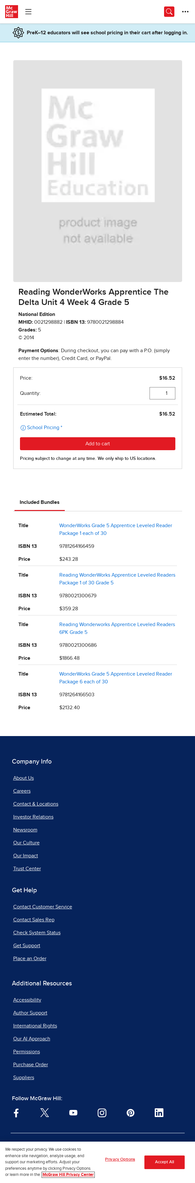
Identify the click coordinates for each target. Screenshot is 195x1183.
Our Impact (25, 855)
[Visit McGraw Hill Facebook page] (16, 1112)
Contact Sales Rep (33, 919)
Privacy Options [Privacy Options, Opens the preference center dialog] (120, 1159)
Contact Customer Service (42, 906)
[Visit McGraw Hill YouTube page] (73, 1112)
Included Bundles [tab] (40, 502)
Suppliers (23, 1077)
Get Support (26, 945)
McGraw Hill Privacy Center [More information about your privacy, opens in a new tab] (68, 1175)
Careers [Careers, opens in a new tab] (22, 791)
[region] (97, 1162)
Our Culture (26, 842)
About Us (23, 778)
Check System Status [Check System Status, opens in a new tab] (37, 932)
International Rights (35, 1025)
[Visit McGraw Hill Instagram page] (102, 1112)
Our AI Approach (31, 1038)
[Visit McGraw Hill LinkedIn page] (159, 1112)
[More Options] (185, 11)
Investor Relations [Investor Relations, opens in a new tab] (33, 816)
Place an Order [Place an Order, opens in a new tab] (29, 958)
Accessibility (27, 1000)
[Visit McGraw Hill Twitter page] (44, 1112)
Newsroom (25, 829)
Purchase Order (30, 1064)
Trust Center (27, 868)
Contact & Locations (35, 804)
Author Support (30, 1012)
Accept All (164, 1162)
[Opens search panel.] (169, 11)
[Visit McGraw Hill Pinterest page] (130, 1112)
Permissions (26, 1051)
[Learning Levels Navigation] (28, 11)
